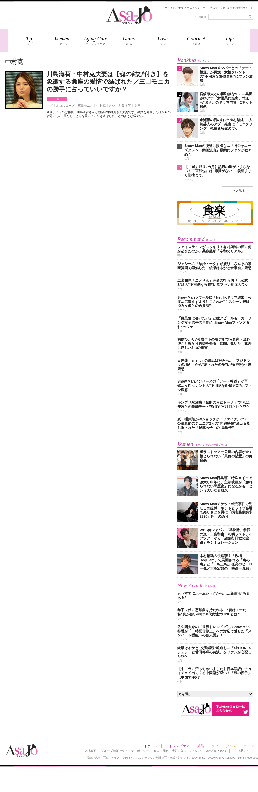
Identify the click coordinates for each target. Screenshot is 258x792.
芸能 (56, 99)
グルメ (231, 746)
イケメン (151, 746)
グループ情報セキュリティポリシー (125, 751)
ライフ (249, 746)
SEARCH (200, 16)
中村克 (101, 105)
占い (112, 105)
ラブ (214, 746)
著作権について (216, 751)
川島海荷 (125, 105)
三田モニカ (85, 105)
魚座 (137, 105)
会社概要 (90, 751)
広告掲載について (244, 751)
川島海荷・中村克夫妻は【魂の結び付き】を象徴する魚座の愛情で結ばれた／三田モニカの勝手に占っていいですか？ (108, 82)
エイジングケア (177, 746)
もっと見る (237, 190)
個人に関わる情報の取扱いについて (177, 751)
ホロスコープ (65, 105)
